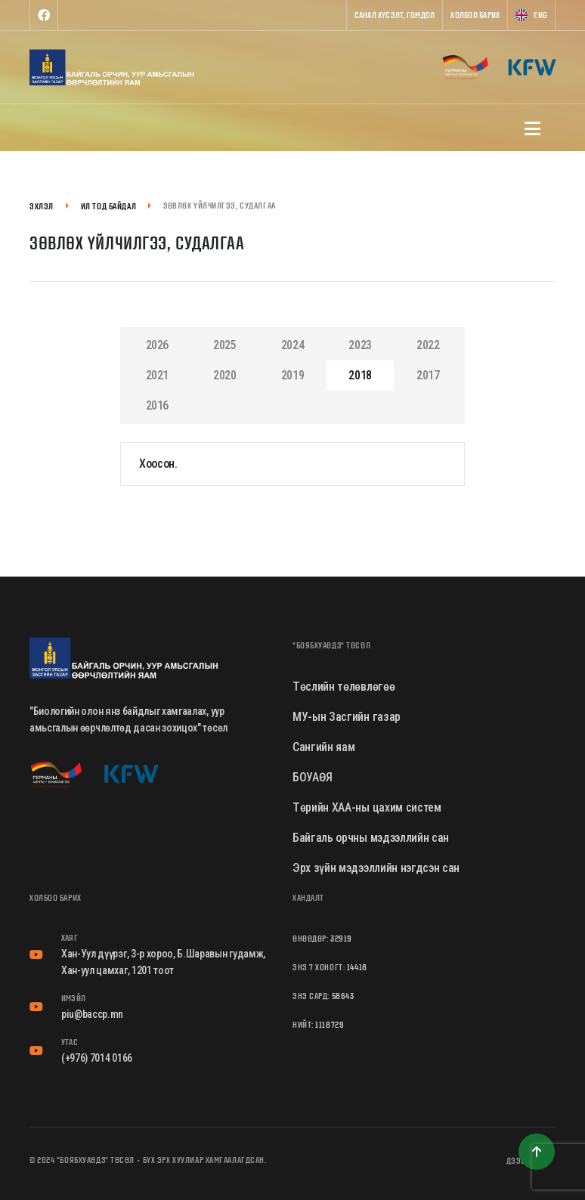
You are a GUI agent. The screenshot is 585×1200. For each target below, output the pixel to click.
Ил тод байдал (108, 205)
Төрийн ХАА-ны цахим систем (366, 807)
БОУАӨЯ (312, 777)
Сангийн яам (323, 747)
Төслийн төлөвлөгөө (343, 686)
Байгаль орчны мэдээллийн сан (370, 837)
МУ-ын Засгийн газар (346, 717)
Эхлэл (41, 205)
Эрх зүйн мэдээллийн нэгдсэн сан (376, 868)
